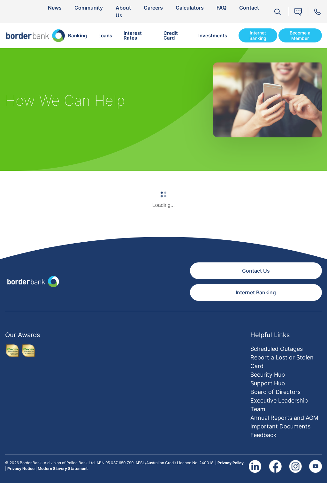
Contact (249, 7)
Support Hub (267, 383)
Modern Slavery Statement (63, 468)
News (55, 7)
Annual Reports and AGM (284, 417)
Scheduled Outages (276, 348)
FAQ (221, 7)
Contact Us (256, 271)
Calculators (190, 7)
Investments (212, 36)
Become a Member (300, 35)
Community (88, 7)
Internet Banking (257, 35)
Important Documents (280, 426)
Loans (105, 36)
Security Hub (267, 374)
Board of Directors (275, 392)
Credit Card (171, 35)
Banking (77, 36)
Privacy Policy (230, 462)
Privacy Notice (20, 468)
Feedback (263, 435)
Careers (153, 7)
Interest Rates (133, 35)
